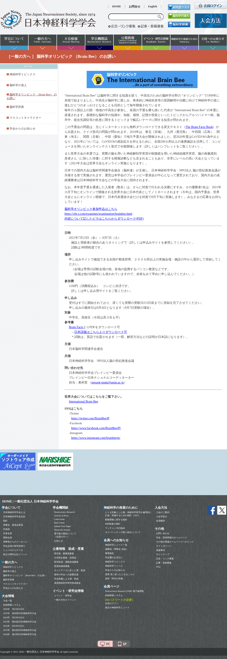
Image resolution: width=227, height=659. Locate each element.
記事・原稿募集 (164, 563)
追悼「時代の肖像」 (115, 578)
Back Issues (59, 522)
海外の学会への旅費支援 (66, 574)
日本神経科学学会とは (14, 512)
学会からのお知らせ (22, 128)
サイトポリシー (164, 546)
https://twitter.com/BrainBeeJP (90, 418)
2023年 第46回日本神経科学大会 (19, 621)
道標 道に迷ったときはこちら (120, 574)
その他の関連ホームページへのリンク (175, 542)
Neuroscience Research (64, 512)
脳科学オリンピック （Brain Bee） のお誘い (24, 575)
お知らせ (58, 541)
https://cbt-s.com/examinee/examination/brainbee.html (98, 213)
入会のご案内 (162, 512)
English (152, 6)
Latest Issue (59, 519)
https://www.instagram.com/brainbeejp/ (95, 438)
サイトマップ (162, 554)
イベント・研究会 (63, 595)
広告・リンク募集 (165, 558)
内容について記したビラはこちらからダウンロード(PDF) (104, 218)
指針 (5, 520)
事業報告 (109, 553)
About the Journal (62, 530)
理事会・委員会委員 (13, 525)
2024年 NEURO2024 (13, 617)
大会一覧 (7, 600)
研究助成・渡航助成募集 (66, 562)
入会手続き (161, 516)
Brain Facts (76, 327)
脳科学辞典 (17, 107)
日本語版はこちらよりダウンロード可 (100, 332)
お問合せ (134, 6)
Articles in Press (61, 515)
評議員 (6, 529)
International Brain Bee (83, 401)
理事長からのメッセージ (15, 542)
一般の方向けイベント (65, 600)
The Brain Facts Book (199, 127)
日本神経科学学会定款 (14, 516)
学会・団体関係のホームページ (171, 537)
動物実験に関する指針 (116, 519)
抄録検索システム (12, 605)
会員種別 (160, 520)
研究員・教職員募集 (64, 553)
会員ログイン (111, 603)
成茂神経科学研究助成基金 (67, 583)
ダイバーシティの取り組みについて (123, 532)
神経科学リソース (114, 566)
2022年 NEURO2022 (13, 626)
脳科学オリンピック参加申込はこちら (91, 209)
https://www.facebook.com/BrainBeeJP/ (96, 428)
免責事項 (160, 550)
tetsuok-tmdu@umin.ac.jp (108, 382)
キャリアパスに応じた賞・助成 (69, 570)
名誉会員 (7, 533)
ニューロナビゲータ (13, 550)
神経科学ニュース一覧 (116, 545)
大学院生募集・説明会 (65, 557)
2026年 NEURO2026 (13, 609)
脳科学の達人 (18, 85)
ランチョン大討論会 (115, 528)
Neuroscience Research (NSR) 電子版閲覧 (124, 591)
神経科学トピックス (22, 74)
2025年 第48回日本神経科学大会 (19, 613)
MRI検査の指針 (112, 524)
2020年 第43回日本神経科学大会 (19, 634)
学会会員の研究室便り (14, 546)
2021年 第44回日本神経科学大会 (19, 630)
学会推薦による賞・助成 (66, 579)
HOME (116, 6)
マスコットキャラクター (25, 117)
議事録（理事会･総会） (116, 549)
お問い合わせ (162, 533)
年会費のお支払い (114, 557)
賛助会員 (7, 537)
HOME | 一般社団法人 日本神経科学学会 (30, 501)
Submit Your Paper (62, 526)
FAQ (158, 567)
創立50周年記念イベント (15, 554)
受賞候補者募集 (62, 566)
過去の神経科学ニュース (117, 607)
